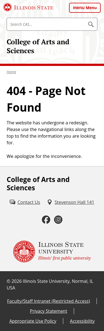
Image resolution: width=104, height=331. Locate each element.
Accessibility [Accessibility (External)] (82, 321)
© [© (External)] (8, 281)
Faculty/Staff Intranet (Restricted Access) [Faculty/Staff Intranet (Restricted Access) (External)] (48, 301)
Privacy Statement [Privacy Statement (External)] (48, 311)
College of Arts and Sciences (38, 46)
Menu (91, 7)
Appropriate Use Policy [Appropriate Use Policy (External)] (32, 321)
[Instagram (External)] (58, 219)
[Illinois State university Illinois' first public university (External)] (52, 251)
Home (11, 71)
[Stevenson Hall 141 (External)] (70, 202)
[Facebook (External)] (46, 219)
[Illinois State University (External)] (28, 7)
